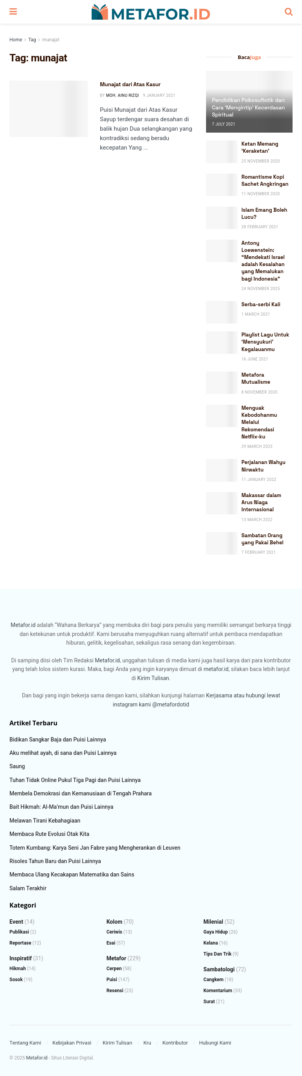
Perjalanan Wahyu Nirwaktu (263, 466)
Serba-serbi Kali (260, 304)
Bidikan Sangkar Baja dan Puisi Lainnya (57, 740)
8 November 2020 (259, 392)
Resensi (115, 990)
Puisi (112, 979)
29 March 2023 (257, 446)
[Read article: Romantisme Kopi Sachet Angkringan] (222, 185)
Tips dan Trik (217, 954)
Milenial (213, 922)
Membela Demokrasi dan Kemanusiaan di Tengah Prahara (80, 793)
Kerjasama (219, 695)
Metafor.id (23, 625)
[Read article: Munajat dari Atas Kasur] (48, 109)
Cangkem (213, 979)
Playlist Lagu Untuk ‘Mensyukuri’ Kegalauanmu (265, 341)
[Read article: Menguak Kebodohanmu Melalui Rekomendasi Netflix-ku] (222, 416)
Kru (147, 1042)
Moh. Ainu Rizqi (122, 95)
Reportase (20, 943)
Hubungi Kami (215, 1042)
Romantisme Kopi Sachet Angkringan (265, 180)
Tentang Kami (25, 1042)
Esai (111, 943)
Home (15, 39)
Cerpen (114, 968)
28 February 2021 (259, 227)
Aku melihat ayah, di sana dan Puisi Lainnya (62, 753)
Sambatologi (219, 969)
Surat (209, 1001)
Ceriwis (114, 931)
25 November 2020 (260, 161)
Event (16, 922)
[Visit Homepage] (151, 12)
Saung (17, 766)
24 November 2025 (260, 289)
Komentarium (217, 990)
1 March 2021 (255, 314)
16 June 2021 (254, 359)
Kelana (210, 943)
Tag (32, 39)
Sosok (16, 979)
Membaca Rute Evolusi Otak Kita (49, 834)
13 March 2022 (257, 520)
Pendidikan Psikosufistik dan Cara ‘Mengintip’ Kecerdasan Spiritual (248, 107)
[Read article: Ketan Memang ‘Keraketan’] (222, 152)
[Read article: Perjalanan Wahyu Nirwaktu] (222, 470)
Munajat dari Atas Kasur (130, 84)
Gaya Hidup (215, 931)
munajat (50, 39)
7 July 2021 (224, 124)
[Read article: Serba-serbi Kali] (222, 312)
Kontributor (175, 1042)
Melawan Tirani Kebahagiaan (44, 821)
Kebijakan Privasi (71, 1042)
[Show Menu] (13, 12)
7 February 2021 (258, 552)
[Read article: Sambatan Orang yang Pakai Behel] (222, 543)
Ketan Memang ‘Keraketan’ (259, 147)
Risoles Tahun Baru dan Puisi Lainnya (55, 861)
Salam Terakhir (27, 888)
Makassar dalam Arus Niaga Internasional (261, 502)
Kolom (114, 922)
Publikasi (19, 931)
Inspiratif (20, 958)
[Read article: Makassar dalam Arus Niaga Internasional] (222, 503)
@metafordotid (170, 705)
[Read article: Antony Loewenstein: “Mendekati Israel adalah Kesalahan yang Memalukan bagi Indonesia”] (222, 251)
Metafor (116, 958)
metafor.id (216, 669)
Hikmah (17, 968)
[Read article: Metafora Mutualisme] (222, 383)
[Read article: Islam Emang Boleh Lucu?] (222, 218)
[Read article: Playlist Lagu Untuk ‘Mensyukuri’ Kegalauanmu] (222, 342)
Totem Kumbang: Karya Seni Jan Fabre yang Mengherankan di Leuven (94, 848)
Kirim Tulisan (153, 678)
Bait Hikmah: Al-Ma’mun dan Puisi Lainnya (61, 807)
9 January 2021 (159, 95)
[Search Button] (289, 12)
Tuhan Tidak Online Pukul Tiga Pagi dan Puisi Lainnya (75, 780)
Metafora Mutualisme (255, 378)
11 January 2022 (258, 480)
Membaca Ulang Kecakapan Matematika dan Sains (71, 875)
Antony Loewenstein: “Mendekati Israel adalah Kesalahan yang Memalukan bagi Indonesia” (263, 261)
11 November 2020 (260, 194)
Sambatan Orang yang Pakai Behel (262, 539)
